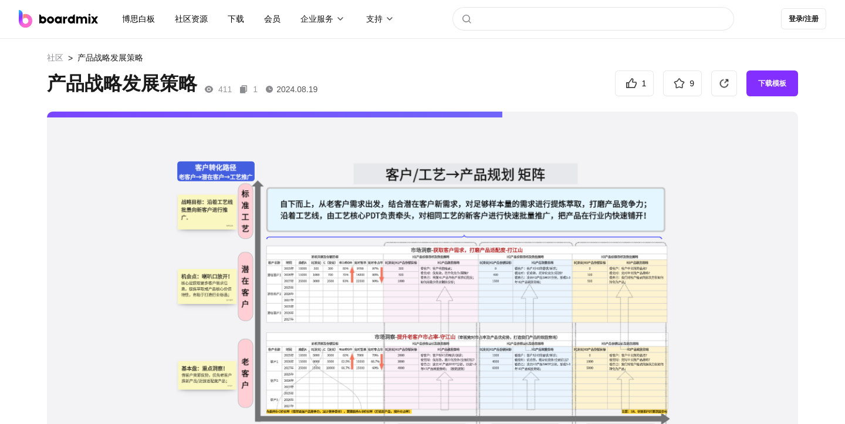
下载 (236, 18)
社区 (55, 57)
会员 (272, 18)
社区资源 (191, 18)
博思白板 (138, 18)
